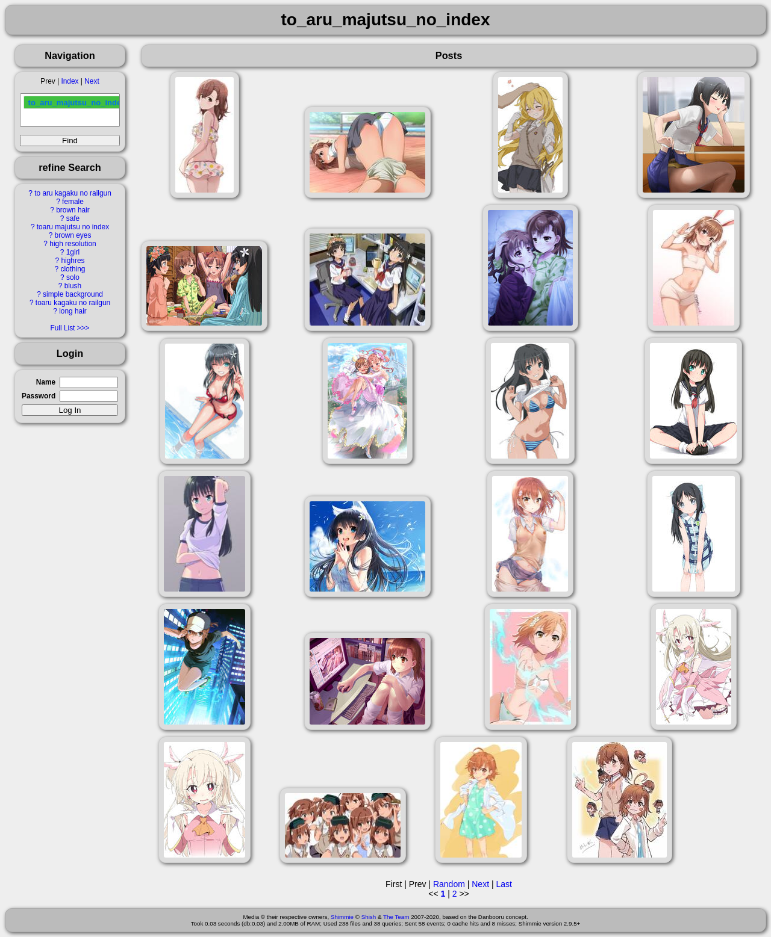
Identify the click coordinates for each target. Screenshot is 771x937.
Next (91, 81)
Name (45, 382)
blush (72, 286)
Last (503, 884)
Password (38, 396)
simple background (73, 294)
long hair (73, 311)
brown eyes (73, 235)
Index (69, 81)
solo (73, 277)
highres (72, 260)
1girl (73, 252)
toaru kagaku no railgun (73, 302)
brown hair (73, 210)
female (73, 201)
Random (449, 884)
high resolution (72, 244)
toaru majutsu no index (73, 227)
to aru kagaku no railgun (72, 193)
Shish (368, 917)
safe (73, 218)
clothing (72, 269)
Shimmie (342, 917)
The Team (396, 917)
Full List (62, 328)
